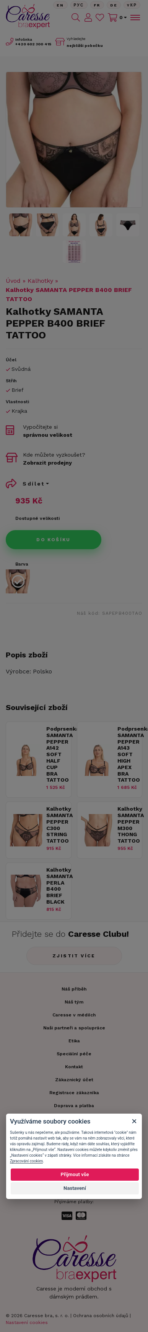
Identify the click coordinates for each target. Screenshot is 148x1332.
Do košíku (53, 539)
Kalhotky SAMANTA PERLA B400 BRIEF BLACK (56, 886)
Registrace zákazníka (74, 1092)
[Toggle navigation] (134, 17)
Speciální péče (74, 1053)
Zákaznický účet (74, 1079)
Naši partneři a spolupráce (74, 1028)
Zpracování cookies (26, 1161)
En (60, 5)
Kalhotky (40, 280)
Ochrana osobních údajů (100, 1315)
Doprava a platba (74, 1105)
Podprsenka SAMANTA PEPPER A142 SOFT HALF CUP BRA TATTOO (56, 754)
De (114, 5)
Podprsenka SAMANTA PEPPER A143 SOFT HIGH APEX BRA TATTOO (127, 754)
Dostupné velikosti (37, 518)
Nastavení (74, 1188)
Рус (79, 5)
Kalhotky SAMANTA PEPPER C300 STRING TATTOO (56, 825)
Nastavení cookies (27, 1322)
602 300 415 (33, 44)
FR (97, 5)
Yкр (132, 5)
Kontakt (74, 1066)
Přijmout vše (74, 1174)
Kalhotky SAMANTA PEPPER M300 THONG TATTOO (127, 825)
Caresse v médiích (74, 1015)
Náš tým (74, 1002)
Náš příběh (74, 989)
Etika (74, 1040)
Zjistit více (74, 956)
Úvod (13, 280)
